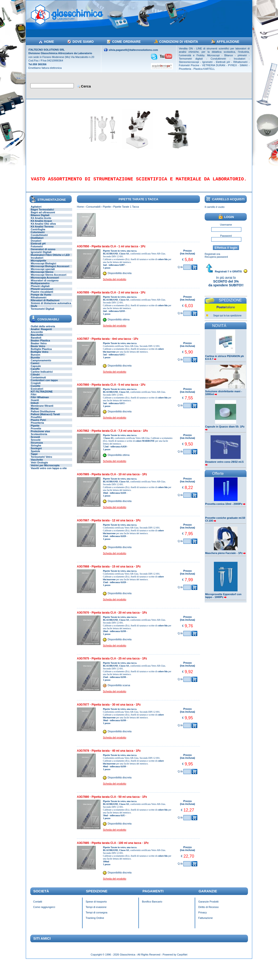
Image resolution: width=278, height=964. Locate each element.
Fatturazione (205, 921)
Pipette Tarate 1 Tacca (126, 210)
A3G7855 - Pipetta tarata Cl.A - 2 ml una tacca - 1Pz (111, 295)
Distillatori (37, 241)
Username (226, 228)
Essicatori (37, 392)
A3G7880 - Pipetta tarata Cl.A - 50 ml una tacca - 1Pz (112, 800)
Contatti (37, 904)
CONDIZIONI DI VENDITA (178, 42)
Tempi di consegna (96, 915)
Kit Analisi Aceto (41, 221)
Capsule (36, 369)
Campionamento (41, 363)
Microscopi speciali (43, 272)
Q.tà (180, 270)
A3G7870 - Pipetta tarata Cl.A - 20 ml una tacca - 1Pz (112, 616)
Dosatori (36, 244)
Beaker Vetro (39, 346)
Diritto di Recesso (208, 910)
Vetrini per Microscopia (45, 468)
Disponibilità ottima (118, 322)
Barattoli (36, 341)
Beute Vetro (38, 349)
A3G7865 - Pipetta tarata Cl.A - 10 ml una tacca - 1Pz (112, 477)
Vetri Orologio (39, 465)
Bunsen (35, 358)
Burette (35, 360)
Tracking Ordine (95, 921)
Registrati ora (212, 257)
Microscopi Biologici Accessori (50, 269)
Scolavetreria (39, 437)
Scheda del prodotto (114, 282)
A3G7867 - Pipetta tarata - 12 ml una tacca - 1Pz (109, 523)
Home (80, 210)
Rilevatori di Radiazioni (45, 303)
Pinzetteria (37, 426)
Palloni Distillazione (43, 414)
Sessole (36, 443)
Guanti (35, 403)
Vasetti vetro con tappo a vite (49, 471)
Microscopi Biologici (43, 266)
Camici (35, 366)
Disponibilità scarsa (119, 688)
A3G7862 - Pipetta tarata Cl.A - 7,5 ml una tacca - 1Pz (112, 434)
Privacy (202, 915)
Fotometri (37, 249)
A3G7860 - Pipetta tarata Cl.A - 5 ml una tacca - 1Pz (111, 388)
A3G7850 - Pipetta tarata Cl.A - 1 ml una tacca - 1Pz (111, 249)
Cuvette (35, 389)
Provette (36, 431)
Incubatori (37, 261)
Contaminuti (38, 380)
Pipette (35, 428)
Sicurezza (37, 446)
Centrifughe (38, 232)
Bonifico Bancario (152, 904)
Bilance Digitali (40, 218)
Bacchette (37, 338)
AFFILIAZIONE (227, 42)
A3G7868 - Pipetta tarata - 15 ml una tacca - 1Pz (109, 569)
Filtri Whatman (40, 400)
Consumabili (93, 210)
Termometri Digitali (42, 312)
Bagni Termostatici (42, 212)
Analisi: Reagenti (41, 332)
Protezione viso (40, 434)
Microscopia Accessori (45, 280)
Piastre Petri (38, 423)
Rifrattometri (38, 300)
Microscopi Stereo (42, 275)
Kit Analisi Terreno (42, 229)
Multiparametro (40, 286)
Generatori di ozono (43, 252)
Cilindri (35, 377)
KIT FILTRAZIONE (42, 394)
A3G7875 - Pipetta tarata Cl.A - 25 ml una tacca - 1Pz (112, 662)
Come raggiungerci (44, 910)
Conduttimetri (39, 238)
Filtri (33, 397)
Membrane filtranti (42, 409)
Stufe (34, 309)
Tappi (34, 457)
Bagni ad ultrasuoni (43, 215)
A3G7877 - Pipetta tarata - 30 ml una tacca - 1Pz (109, 708)
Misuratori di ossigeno (44, 283)
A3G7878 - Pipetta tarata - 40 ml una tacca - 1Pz (109, 754)
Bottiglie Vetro (40, 355)
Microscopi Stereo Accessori (48, 278)
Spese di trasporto (96, 904)
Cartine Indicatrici (42, 375)
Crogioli (36, 386)
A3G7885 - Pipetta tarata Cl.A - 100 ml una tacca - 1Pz (113, 846)
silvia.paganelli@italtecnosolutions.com (133, 49)
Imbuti (35, 406)
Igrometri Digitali (41, 255)
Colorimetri (38, 235)
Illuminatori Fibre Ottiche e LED (50, 258)
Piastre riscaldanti (42, 295)
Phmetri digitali (40, 289)
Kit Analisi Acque (41, 224)
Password (226, 239)
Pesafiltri (36, 420)
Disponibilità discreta (120, 276)
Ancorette (37, 335)
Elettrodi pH (38, 246)
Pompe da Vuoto (41, 298)
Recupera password (216, 260)
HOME (49, 42)
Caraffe (35, 372)
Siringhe (36, 448)
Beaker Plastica (40, 343)
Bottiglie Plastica (41, 352)
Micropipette (38, 263)
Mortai (35, 411)
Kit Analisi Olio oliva (43, 227)
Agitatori (36, 210)
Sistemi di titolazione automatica (51, 306)
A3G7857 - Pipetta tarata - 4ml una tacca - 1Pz (107, 342)
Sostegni (36, 451)
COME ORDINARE (126, 42)
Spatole (35, 454)
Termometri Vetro (41, 460)
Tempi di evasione (96, 910)
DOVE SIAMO (82, 42)
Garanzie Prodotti (208, 904)
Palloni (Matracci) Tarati (45, 417)
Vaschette (37, 463)
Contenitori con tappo (44, 383)
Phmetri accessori (42, 292)
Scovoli (35, 440)
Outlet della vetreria (43, 329)
